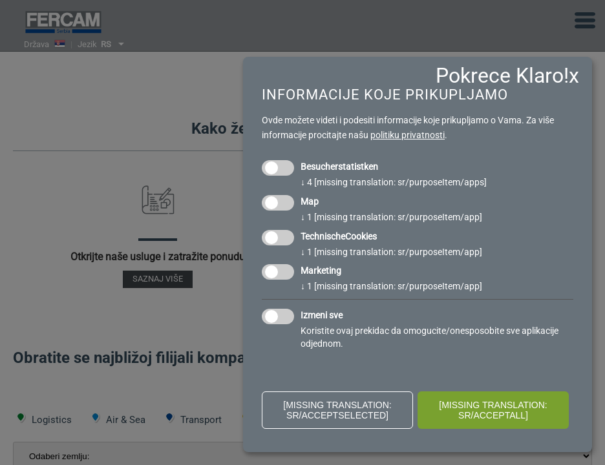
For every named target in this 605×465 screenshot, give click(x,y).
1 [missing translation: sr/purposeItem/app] (391, 217)
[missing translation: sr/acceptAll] (493, 410)
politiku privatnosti (407, 135)
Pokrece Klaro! (502, 75)
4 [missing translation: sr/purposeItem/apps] (394, 182)
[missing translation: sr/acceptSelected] (337, 410)
